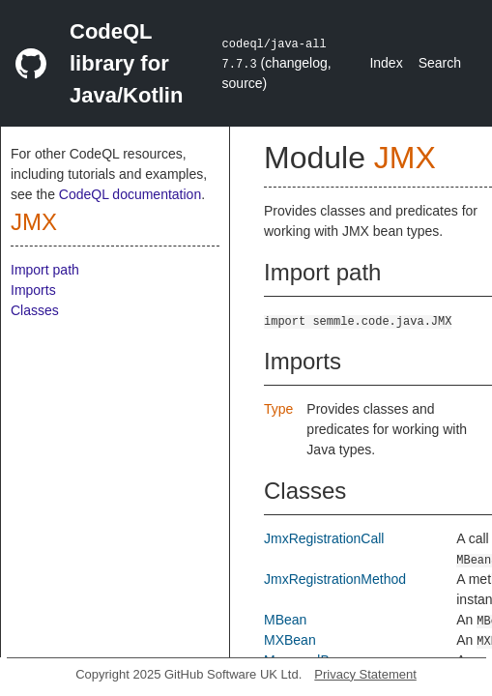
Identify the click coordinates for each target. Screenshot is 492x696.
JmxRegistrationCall (324, 538)
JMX (34, 222)
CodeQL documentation (130, 194)
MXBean (290, 640)
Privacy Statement (365, 674)
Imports (33, 290)
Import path (45, 269)
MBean (285, 619)
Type (278, 409)
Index (385, 63)
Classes (35, 310)
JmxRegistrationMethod (335, 579)
